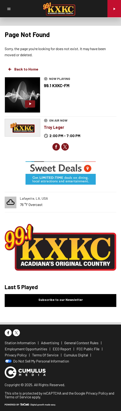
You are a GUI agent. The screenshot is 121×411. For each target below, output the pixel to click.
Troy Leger (54, 127)
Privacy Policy (97, 393)
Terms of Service (18, 397)
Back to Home (22, 69)
